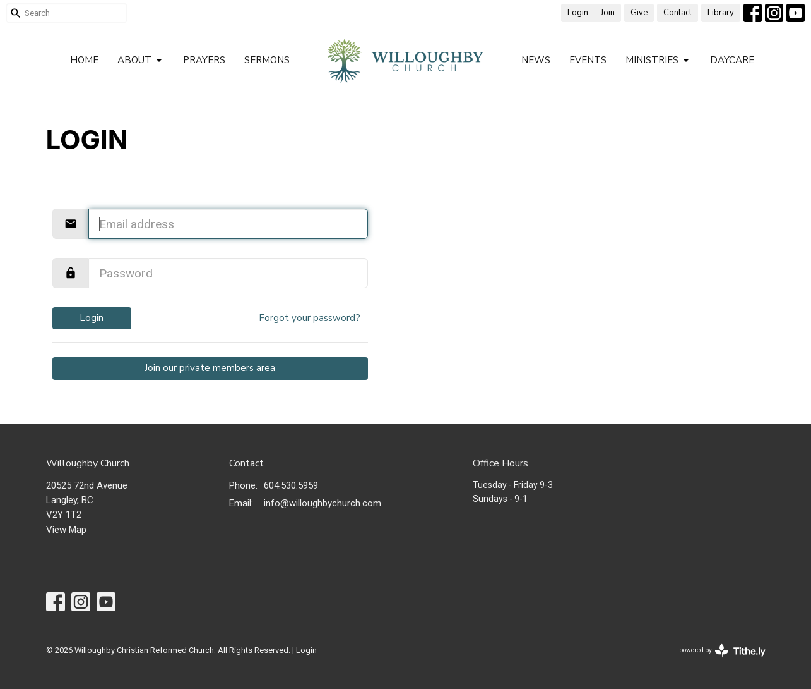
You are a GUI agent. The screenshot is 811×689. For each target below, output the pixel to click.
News (535, 60)
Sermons (267, 60)
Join (608, 12)
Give (639, 12)
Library (720, 12)
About (140, 60)
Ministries (658, 60)
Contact (677, 12)
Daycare (732, 60)
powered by (722, 650)
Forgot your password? (309, 318)
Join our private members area (210, 368)
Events (588, 60)
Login (577, 12)
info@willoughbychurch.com (322, 503)
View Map (66, 529)
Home (84, 60)
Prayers (204, 60)
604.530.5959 (291, 485)
